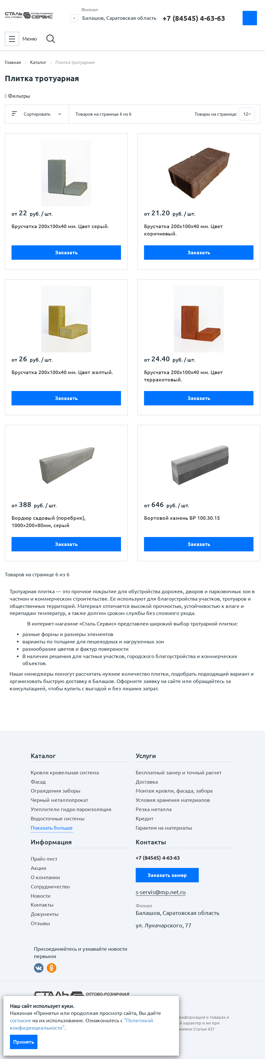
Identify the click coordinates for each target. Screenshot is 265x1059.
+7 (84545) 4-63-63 (194, 18)
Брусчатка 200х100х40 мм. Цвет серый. (60, 226)
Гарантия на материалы (164, 828)
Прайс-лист (44, 859)
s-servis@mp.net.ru (161, 892)
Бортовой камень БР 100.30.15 (182, 518)
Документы (45, 914)
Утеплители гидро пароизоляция (71, 809)
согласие (20, 1020)
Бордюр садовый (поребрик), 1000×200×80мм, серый (48, 521)
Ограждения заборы (55, 791)
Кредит (144, 818)
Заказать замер (250, 18)
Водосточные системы (57, 818)
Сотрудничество (50, 886)
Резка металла (154, 809)
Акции (38, 868)
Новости (41, 896)
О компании (45, 877)
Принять (23, 1042)
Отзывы (40, 923)
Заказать (66, 252)
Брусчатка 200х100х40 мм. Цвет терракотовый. (183, 375)
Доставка (147, 782)
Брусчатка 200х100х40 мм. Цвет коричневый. (183, 229)
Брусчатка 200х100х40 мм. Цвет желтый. (62, 372)
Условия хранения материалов (173, 800)
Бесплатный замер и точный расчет (178, 772)
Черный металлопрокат (59, 800)
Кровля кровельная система (65, 772)
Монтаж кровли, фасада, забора (174, 791)
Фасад (38, 782)
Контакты (42, 905)
